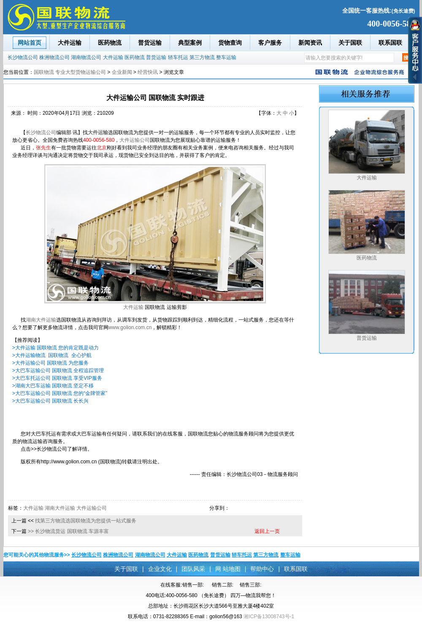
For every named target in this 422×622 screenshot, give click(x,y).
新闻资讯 (310, 42)
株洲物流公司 (54, 57)
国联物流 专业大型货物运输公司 (70, 72)
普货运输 (150, 42)
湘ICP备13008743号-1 (268, 616)
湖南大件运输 (41, 320)
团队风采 (193, 568)
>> (31, 531)
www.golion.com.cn (130, 327)
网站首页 (29, 42)
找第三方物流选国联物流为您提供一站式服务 (85, 521)
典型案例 (190, 42)
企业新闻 (122, 72)
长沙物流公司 (23, 57)
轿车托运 (178, 57)
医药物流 (110, 42)
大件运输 (69, 42)
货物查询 (230, 42)
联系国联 (390, 42)
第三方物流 (202, 57)
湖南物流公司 (86, 57)
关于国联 (350, 42)
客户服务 (270, 42)
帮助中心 (262, 568)
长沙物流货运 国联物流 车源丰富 (72, 531)
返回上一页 (267, 531)
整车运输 (226, 57)
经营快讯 (148, 72)
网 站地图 (228, 568)
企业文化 (160, 568)
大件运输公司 (134, 140)
